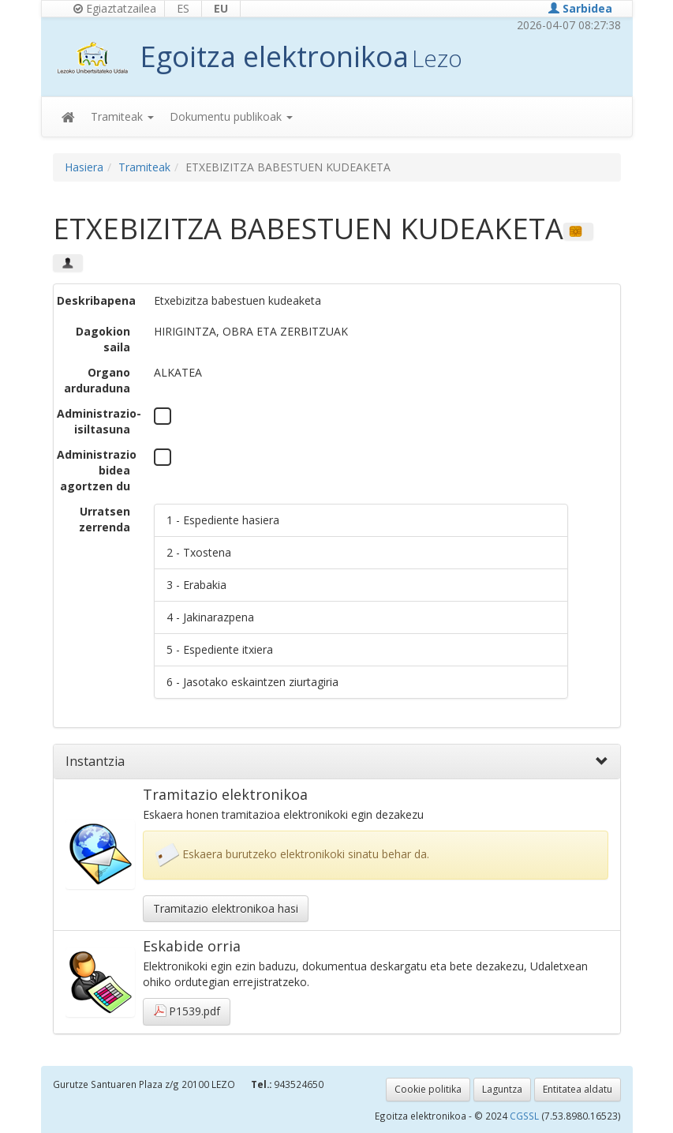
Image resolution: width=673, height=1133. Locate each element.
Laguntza (502, 1089)
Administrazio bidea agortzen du (96, 470)
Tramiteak (122, 116)
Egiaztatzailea (114, 8)
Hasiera (84, 166)
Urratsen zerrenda (104, 519)
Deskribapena (96, 300)
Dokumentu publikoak (231, 116)
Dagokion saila (103, 339)
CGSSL (525, 1115)
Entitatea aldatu (577, 1089)
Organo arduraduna (97, 380)
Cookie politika (428, 1089)
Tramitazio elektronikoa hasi (225, 908)
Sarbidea (580, 8)
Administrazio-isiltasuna (99, 421)
